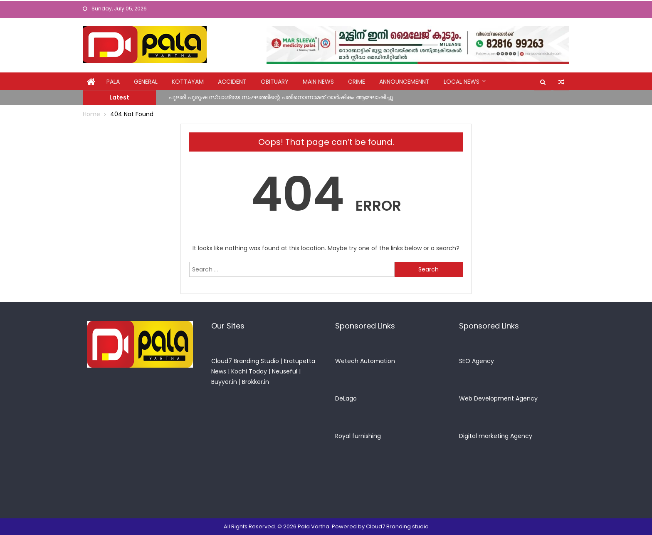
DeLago (346, 398)
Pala (113, 81)
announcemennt (404, 81)
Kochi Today (249, 371)
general (146, 81)
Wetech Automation (365, 361)
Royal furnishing (358, 436)
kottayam (188, 81)
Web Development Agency (498, 398)
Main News (318, 81)
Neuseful (284, 371)
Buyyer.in (224, 382)
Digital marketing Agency (495, 436)
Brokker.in (255, 382)
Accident (232, 81)
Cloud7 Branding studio (397, 526)
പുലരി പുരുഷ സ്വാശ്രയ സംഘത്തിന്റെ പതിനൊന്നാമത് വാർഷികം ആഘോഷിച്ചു (280, 97)
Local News (461, 81)
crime (356, 81)
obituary (275, 81)
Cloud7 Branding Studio (245, 361)
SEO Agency (476, 361)
